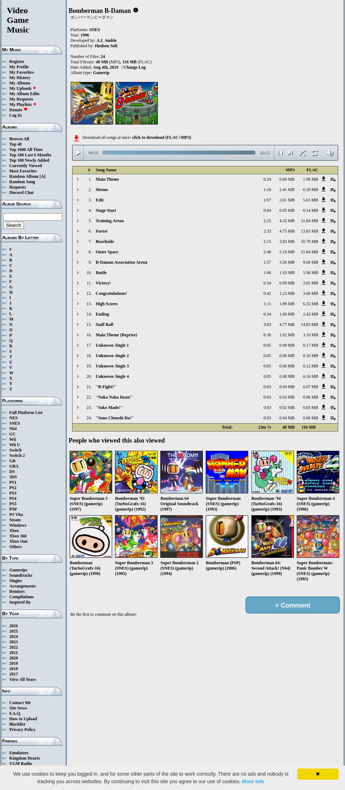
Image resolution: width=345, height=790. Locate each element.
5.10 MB (287, 251)
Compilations (21, 596)
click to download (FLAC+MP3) (161, 137)
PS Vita (16, 514)
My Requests (21, 99)
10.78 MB (309, 241)
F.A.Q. (15, 713)
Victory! (103, 283)
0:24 (267, 179)
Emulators (19, 752)
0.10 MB (310, 355)
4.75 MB (287, 231)
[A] (43, 176)
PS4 (12, 498)
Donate (18, 109)
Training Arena (110, 220)
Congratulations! (111, 293)
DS (12, 471)
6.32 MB (310, 303)
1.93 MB (287, 272)
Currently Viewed (25, 165)
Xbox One (18, 541)
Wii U (14, 444)
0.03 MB (287, 397)
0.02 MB (287, 407)
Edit (100, 200)
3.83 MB (287, 241)
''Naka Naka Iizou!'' (114, 397)
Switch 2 (17, 455)
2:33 (267, 231)
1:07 (267, 200)
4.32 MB (287, 220)
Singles (15, 580)
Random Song (22, 181)
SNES (14, 423)
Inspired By (20, 602)
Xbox (14, 530)
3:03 (267, 324)
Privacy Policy (22, 729)
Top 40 (15, 144)
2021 (13, 652)
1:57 (267, 262)
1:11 (267, 303)
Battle (101, 272)
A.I (99, 40)
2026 (13, 625)
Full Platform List (25, 412)
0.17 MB (310, 345)
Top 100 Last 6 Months (30, 154)
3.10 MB (310, 334)
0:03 (267, 386)
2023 (13, 641)
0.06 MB (287, 355)
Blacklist (17, 724)
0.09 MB (287, 345)
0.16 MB (310, 376)
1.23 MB (287, 293)
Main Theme (107, 179)
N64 (13, 428)
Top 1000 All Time (25, 149)
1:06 (267, 272)
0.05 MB (287, 210)
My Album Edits (24, 93)
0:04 (267, 210)
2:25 (267, 220)
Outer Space (107, 251)
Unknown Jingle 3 (112, 366)
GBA (14, 466)
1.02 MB (287, 334)
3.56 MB (287, 262)
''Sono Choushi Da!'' (115, 417)
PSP (13, 509)
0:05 (267, 345)
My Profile (19, 66)
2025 (13, 631)
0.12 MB (310, 366)
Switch (15, 450)
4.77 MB (287, 324)
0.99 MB (287, 283)
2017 (13, 674)
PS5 (12, 503)
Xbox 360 (17, 535)
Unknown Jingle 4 (112, 376)
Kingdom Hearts (24, 758)
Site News (18, 708)
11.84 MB (309, 220)
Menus (102, 189)
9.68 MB (310, 262)
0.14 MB (310, 210)
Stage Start (106, 210)
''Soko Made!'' (109, 407)
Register (17, 61)
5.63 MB (310, 200)
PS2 (12, 487)
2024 (13, 636)
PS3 (12, 493)
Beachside (105, 241)
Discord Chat (21, 192)
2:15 (267, 241)
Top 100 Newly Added (29, 160)
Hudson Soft (106, 45)
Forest (101, 231)
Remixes (17, 591)
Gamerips (18, 569)
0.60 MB (287, 179)
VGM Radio (20, 763)
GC (12, 434)
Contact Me (20, 702)
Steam (15, 519)
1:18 (267, 189)
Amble (111, 40)
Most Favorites (23, 171)
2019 (13, 663)
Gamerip (101, 72)
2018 (13, 668)
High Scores (107, 303)
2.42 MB (310, 314)
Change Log (135, 67)
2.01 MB (287, 200)
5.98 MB (310, 272)
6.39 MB (310, 189)
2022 (13, 647)
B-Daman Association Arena (121, 262)
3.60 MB (310, 293)
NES (13, 417)
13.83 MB (309, 231)
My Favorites (21, 72)
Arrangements (22, 586)
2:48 (267, 251)
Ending (102, 314)
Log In (15, 115)
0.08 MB (287, 376)
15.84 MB (309, 251)
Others (15, 546)
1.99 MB (287, 303)
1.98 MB (310, 179)
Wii (12, 439)
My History (19, 77)
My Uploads (22, 88)
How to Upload (23, 718)
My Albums (20, 83)
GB (12, 460)
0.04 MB (287, 386)
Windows (17, 525)
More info (253, 781)
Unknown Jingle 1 (112, 345)
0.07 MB (310, 386)
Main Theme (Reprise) (116, 334)
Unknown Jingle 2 (112, 355)
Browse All (19, 138)
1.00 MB (287, 314)
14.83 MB (309, 324)
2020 (13, 657)
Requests (17, 187)
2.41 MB (287, 189)
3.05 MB (310, 283)
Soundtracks (20, 575)
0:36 (267, 334)
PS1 (12, 482)
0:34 (267, 283)
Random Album (24, 176)
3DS (13, 476)
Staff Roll (104, 324)
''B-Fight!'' (106, 386)
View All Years (22, 679)
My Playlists (23, 104)
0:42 (267, 293)
